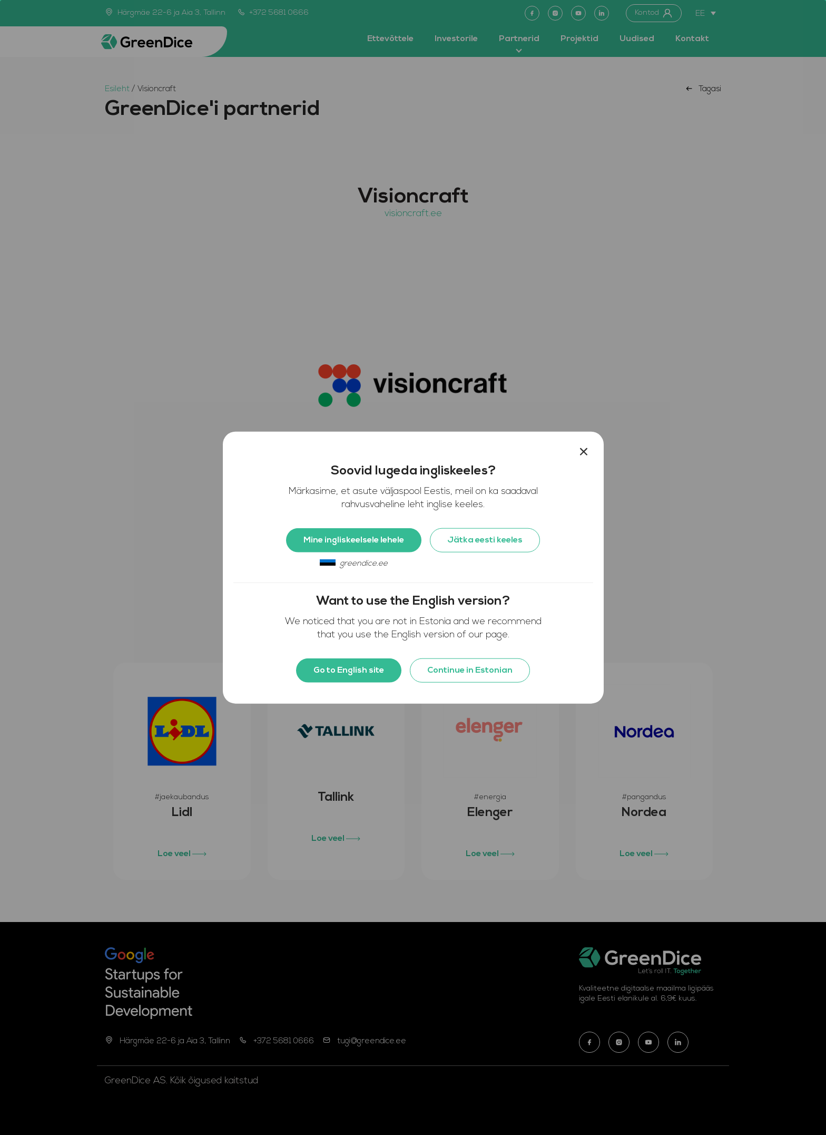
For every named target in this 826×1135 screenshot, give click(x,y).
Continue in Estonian (470, 670)
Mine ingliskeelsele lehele (353, 540)
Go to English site (348, 670)
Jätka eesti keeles (485, 540)
